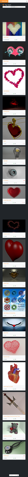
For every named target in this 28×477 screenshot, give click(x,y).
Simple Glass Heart (7, 200)
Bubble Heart (6, 283)
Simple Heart (6, 263)
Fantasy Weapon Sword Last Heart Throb (11, 416)
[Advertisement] (14, 15)
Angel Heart (5, 332)
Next (17, 475)
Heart (4, 141)
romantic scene (6, 233)
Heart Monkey (6, 91)
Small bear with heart (7, 436)
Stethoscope (6, 455)
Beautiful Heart (6, 356)
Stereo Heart (6, 61)
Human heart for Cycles (8, 386)
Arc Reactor (5, 180)
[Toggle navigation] (26, 1)
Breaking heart (6, 111)
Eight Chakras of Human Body (9, 313)
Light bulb (5, 160)
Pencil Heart (5, 37)
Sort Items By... (14, 6)
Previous (11, 475)
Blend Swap (4, 1)
